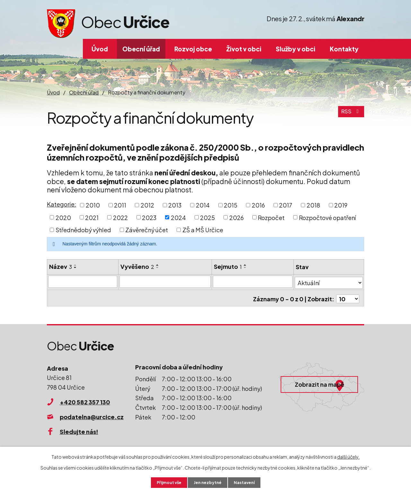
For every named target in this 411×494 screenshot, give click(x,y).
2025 (207, 217)
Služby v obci (295, 49)
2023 (149, 217)
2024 (178, 217)
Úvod (100, 49)
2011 (120, 205)
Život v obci (243, 49)
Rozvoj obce (193, 49)
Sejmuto (228, 266)
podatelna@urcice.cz (92, 414)
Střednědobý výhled (83, 230)
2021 (92, 217)
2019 (340, 205)
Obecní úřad (141, 49)
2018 (313, 205)
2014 (203, 205)
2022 (120, 217)
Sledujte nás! (79, 428)
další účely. (348, 456)
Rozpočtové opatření (327, 217)
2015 (230, 205)
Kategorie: (61, 204)
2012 (147, 205)
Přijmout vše (166, 482)
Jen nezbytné (208, 482)
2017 (285, 205)
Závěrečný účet (146, 230)
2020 (63, 217)
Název (60, 266)
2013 (174, 205)
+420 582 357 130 (85, 399)
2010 (93, 205)
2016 (258, 205)
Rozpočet (271, 217)
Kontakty (344, 49)
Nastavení (247, 482)
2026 (236, 217)
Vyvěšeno (137, 266)
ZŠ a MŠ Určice (202, 230)
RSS (350, 114)
